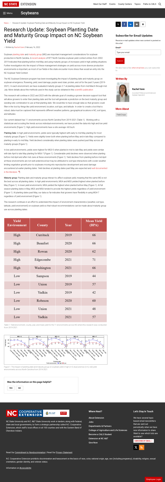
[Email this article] (136, 24)
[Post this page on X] (118, 24)
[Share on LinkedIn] (130, 24)
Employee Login (153, 479)
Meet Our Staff (100, 4)
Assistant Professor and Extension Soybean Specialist (144, 94)
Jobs (91, 422)
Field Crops (121, 115)
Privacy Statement (64, 452)
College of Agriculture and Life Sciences (108, 430)
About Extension (96, 418)
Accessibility (25, 468)
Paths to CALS (149, 4)
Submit (120, 61)
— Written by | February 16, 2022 (22, 47)
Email (118, 47)
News (6, 23)
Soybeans (30, 12)
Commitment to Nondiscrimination (30, 452)
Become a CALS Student (100, 434)
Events (112, 4)
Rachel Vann (19, 47)
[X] (136, 447)
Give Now (93, 442)
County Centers (125, 4)
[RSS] (141, 447)
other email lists (138, 68)
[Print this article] (143, 24)
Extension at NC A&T (98, 438)
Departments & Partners (100, 426)
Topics (137, 4)
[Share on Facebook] (124, 24)
